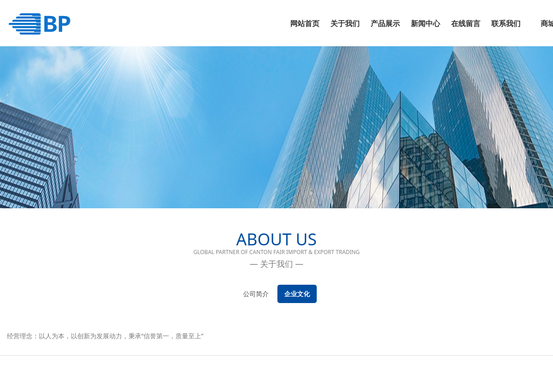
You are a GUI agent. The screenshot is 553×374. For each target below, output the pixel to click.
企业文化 (297, 293)
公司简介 (256, 293)
